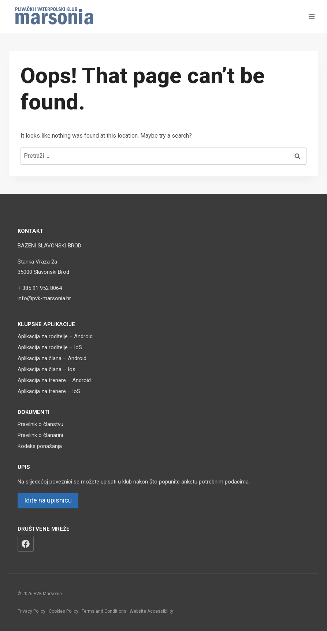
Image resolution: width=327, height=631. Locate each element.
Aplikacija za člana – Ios (46, 369)
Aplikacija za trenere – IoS (49, 391)
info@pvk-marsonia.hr (44, 298)
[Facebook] (26, 544)
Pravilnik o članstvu (40, 424)
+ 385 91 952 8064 (40, 288)
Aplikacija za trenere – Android (54, 380)
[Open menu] (311, 16)
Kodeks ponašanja (40, 446)
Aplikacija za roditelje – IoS (50, 347)
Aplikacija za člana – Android (52, 358)
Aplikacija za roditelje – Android (55, 336)
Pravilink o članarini (40, 435)
